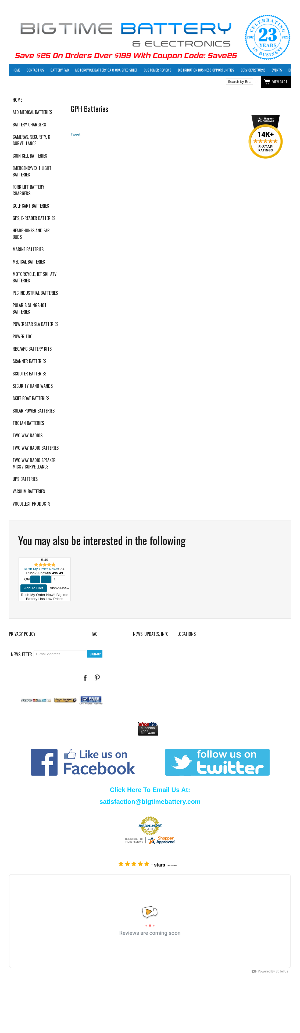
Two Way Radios (27, 435)
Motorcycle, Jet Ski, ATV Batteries (34, 277)
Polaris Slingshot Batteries (30, 308)
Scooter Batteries (29, 373)
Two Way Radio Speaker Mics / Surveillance (34, 463)
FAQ (95, 634)
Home (16, 70)
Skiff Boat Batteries (31, 398)
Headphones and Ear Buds (31, 233)
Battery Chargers (29, 124)
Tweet (75, 134)
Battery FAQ (60, 70)
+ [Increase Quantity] (46, 579)
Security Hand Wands (33, 386)
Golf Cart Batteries (31, 206)
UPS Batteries (25, 479)
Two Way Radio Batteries (36, 448)
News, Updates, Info (151, 634)
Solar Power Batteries (34, 410)
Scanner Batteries (29, 361)
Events (277, 70)
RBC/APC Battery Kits (32, 349)
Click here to (28, 81)
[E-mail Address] (60, 654)
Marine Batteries (28, 249)
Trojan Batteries (28, 423)
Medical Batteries (29, 261)
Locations (186, 634)
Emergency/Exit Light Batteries (32, 171)
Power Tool (23, 336)
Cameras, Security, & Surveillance (32, 140)
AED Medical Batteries (32, 112)
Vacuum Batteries (29, 491)
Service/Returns (253, 70)
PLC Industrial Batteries (35, 293)
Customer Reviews (158, 70)
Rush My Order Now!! (41, 569)
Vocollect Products (31, 503)
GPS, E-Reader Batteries (34, 218)
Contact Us (35, 70)
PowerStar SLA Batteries (35, 324)
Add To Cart (33, 588)
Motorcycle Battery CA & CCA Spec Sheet (106, 70)
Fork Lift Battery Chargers (28, 190)
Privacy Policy (22, 634)
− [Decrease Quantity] (35, 579)
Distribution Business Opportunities (206, 70)
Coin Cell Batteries (30, 155)
